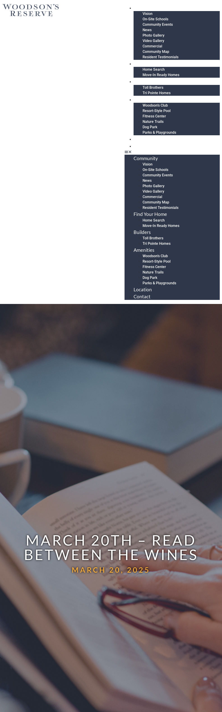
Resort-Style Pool (157, 111)
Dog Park (150, 127)
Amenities (146, 99)
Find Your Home (153, 63)
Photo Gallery (153, 35)
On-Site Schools (155, 19)
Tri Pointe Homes (157, 93)
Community (148, 7)
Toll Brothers (153, 87)
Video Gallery (153, 41)
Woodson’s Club (155, 105)
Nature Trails (153, 121)
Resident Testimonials (160, 57)
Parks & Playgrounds (159, 132)
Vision (148, 14)
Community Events (158, 24)
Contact (144, 146)
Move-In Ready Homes (161, 75)
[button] (172, 152)
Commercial (152, 46)
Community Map (156, 51)
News (147, 30)
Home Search (154, 69)
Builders (144, 81)
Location (145, 139)
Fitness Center (154, 116)
